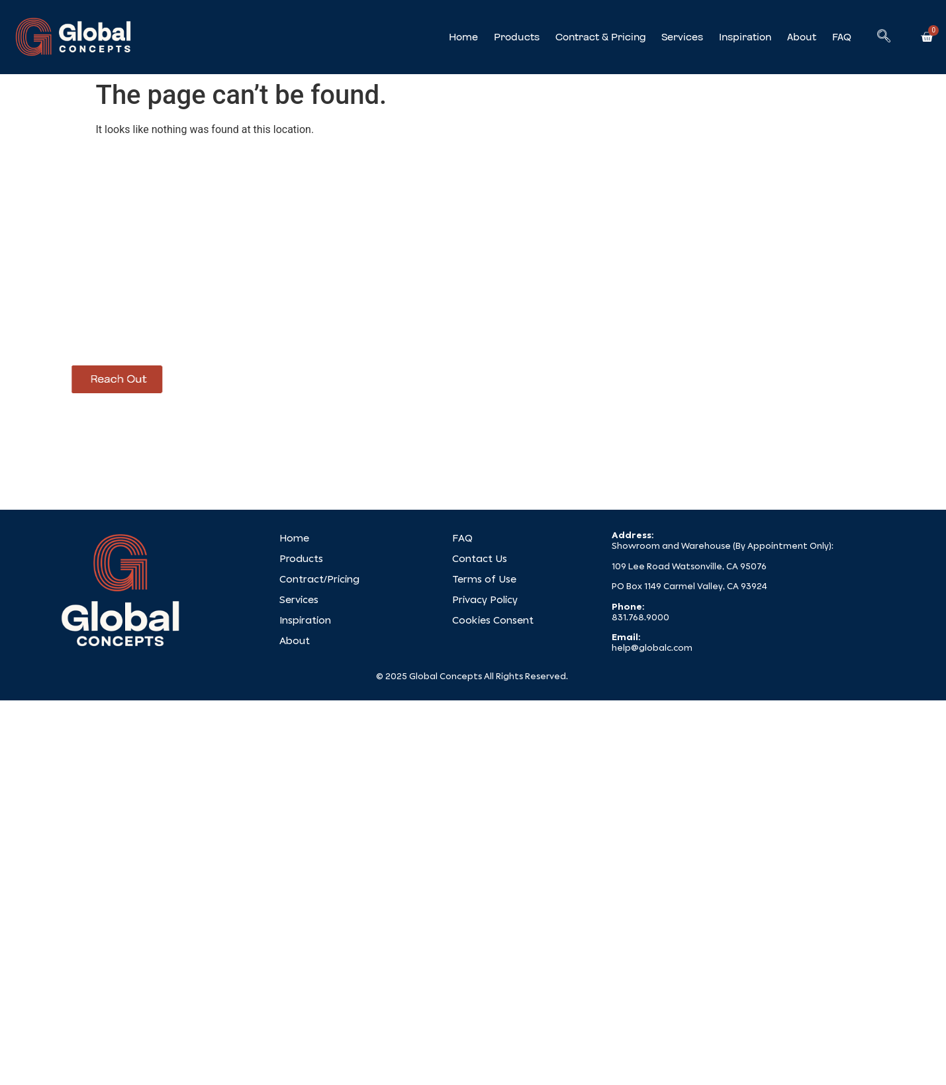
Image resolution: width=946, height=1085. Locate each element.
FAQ (841, 37)
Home (463, 37)
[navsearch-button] (884, 37)
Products (517, 37)
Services (682, 37)
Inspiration (745, 37)
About (801, 37)
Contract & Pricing (600, 37)
